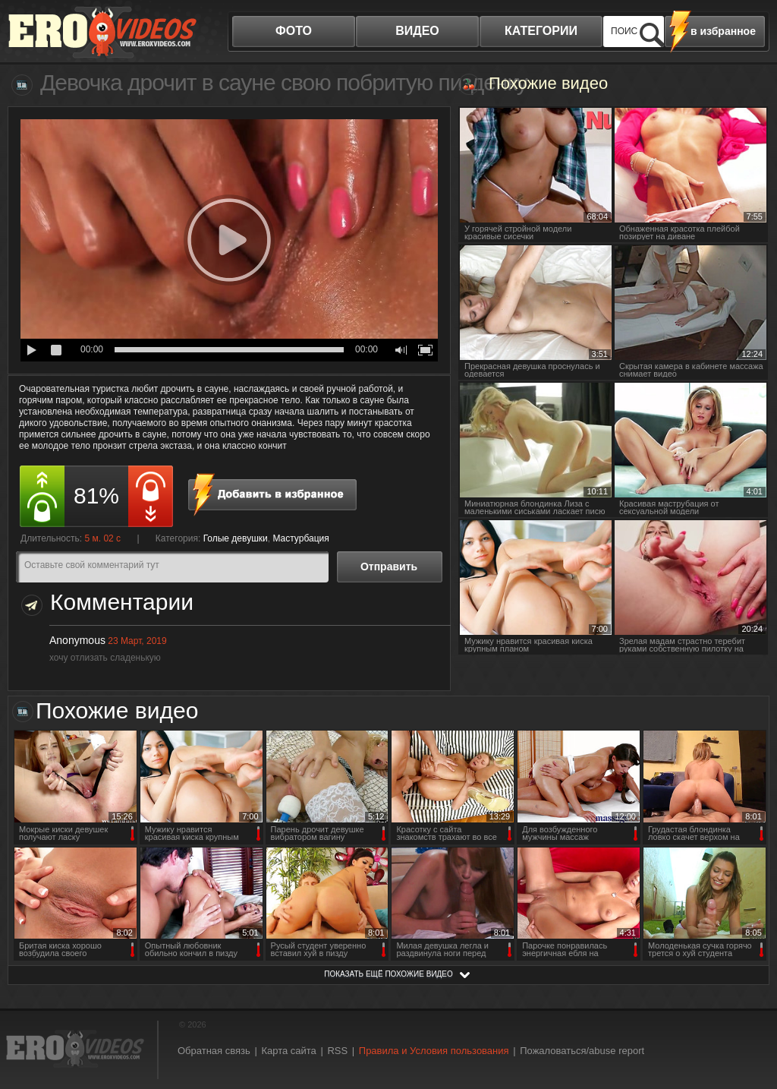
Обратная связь (214, 1050)
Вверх (748, 1022)
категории (541, 30)
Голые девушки (235, 538)
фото (293, 30)
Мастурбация (300, 538)
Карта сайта (288, 1050)
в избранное (723, 31)
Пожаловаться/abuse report (582, 1050)
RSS (337, 1050)
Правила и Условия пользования (434, 1050)
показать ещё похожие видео (388, 974)
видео (417, 30)
